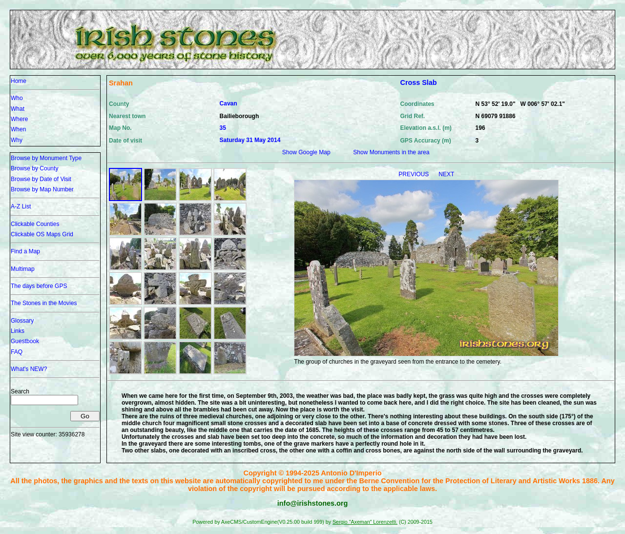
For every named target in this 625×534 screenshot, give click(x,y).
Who (17, 98)
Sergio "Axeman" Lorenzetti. (365, 522)
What (17, 108)
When (18, 129)
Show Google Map (306, 152)
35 (223, 127)
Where (19, 119)
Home (18, 81)
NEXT (446, 174)
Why (16, 140)
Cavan (228, 103)
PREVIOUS (414, 174)
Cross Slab (418, 82)
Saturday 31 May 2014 (250, 140)
